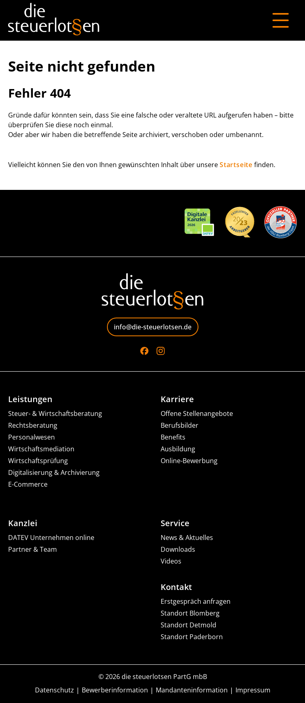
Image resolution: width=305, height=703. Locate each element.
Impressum (252, 690)
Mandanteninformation (192, 690)
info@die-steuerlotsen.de (153, 326)
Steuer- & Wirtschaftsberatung (55, 414)
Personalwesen (31, 437)
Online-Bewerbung (189, 461)
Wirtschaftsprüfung (38, 461)
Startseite (236, 164)
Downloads (178, 549)
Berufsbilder (179, 425)
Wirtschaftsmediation (41, 449)
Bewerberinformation (115, 690)
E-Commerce (28, 484)
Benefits (173, 437)
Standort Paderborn (192, 637)
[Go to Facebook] (144, 351)
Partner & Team (32, 549)
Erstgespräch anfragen (196, 601)
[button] (14, 688)
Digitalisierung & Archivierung (54, 473)
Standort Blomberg (190, 613)
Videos (171, 561)
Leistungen (30, 399)
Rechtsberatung (32, 425)
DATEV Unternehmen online (51, 538)
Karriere (177, 399)
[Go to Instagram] (161, 351)
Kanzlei (22, 523)
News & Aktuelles (187, 538)
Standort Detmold (188, 625)
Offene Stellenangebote (197, 414)
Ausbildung (178, 449)
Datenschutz (54, 690)
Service (175, 523)
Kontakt (176, 587)
